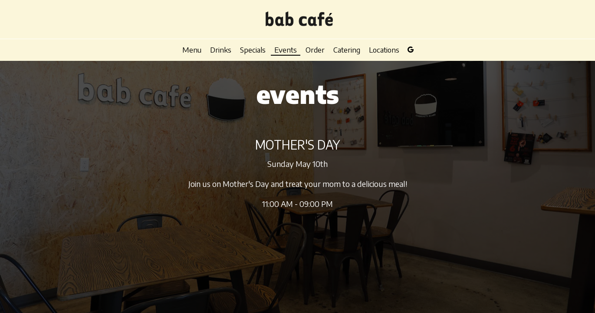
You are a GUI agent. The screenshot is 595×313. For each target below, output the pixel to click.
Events (285, 50)
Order (315, 50)
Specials (253, 50)
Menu (191, 50)
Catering (346, 50)
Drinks (220, 50)
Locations (384, 50)
